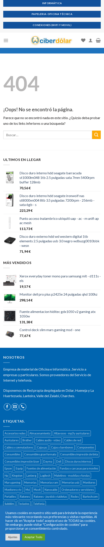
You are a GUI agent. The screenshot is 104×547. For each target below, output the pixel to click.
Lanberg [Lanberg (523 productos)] (31, 475)
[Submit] (96, 135)
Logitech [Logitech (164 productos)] (45, 475)
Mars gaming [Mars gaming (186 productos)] (12, 482)
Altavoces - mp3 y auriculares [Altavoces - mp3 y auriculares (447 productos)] (72, 433)
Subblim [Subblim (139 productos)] (9, 503)
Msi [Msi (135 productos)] (28, 489)
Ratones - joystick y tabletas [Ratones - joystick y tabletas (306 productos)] (50, 496)
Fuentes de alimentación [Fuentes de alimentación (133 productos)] (41, 468)
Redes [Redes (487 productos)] (75, 496)
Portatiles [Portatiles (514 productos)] (10, 496)
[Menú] (5, 40)
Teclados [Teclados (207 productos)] (23, 503)
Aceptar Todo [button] (33, 537)
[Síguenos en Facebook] (7, 406)
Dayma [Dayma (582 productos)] (47, 461)
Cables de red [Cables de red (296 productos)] (72, 440)
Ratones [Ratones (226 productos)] (25, 496)
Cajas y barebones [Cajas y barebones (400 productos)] (62, 447)
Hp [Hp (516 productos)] (6, 475)
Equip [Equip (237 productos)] (19, 468)
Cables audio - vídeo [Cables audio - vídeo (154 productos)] (48, 440)
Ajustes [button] (12, 537)
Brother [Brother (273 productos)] (27, 440)
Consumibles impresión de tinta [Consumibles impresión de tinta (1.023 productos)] (79, 454)
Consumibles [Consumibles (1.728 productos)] (12, 454)
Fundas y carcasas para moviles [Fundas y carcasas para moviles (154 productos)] (79, 468)
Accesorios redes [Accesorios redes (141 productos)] (15, 433)
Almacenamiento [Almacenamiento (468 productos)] (39, 433)
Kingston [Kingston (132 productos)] (17, 475)
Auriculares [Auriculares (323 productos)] (12, 440)
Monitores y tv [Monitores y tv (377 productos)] (13, 489)
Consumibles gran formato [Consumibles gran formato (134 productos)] (40, 454)
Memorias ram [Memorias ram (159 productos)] (49, 482)
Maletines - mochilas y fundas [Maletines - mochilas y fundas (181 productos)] (72, 475)
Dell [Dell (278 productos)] (58, 461)
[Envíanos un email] (15, 406)
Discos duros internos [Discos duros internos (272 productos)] (78, 461)
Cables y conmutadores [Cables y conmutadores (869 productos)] (19, 447)
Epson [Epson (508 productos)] (8, 468)
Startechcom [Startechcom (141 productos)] (90, 496)
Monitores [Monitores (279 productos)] (89, 482)
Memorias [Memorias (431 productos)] (30, 482)
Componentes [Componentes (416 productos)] (85, 447)
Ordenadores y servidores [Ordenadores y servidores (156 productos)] (77, 489)
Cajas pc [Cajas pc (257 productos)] (42, 447)
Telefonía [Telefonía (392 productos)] (39, 503)
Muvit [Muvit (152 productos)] (37, 489)
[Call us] (22, 406)
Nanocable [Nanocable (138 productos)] (51, 489)
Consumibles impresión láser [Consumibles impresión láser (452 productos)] (22, 461)
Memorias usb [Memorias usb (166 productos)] (70, 482)
